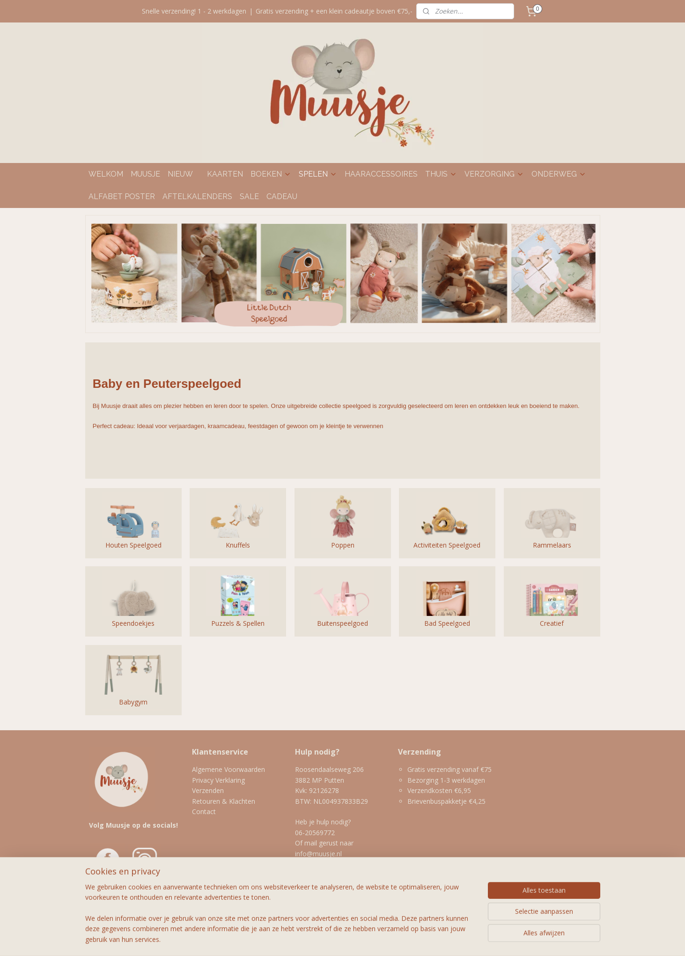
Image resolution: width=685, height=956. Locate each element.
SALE (249, 196)
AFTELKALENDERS (197, 196)
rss (318, 938)
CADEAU (281, 196)
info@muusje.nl (319, 853)
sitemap (299, 938)
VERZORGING (494, 174)
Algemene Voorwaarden (228, 769)
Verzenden (208, 790)
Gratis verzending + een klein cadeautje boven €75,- (334, 11)
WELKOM (105, 174)
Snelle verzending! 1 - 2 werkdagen (194, 11)
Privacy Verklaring (218, 780)
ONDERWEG (558, 174)
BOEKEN (270, 174)
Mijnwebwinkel (436, 938)
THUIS (441, 174)
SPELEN (318, 174)
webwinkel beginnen (354, 938)
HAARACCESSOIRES (381, 174)
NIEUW (180, 174)
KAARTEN (225, 174)
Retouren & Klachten (223, 801)
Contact (204, 811)
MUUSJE (145, 174)
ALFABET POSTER (121, 196)
